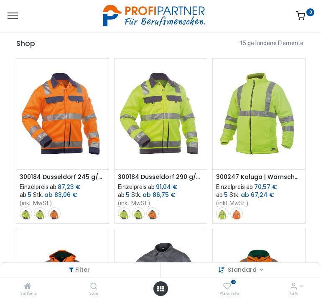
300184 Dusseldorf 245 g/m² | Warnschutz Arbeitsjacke (62, 177)
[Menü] (13, 16)
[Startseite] (27, 286)
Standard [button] (243, 269)
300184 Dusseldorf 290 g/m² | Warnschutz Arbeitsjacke (161, 177)
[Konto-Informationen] (294, 286)
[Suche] (94, 286)
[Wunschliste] (227, 286)
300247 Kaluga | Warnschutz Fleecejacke (259, 177)
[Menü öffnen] (160, 289)
